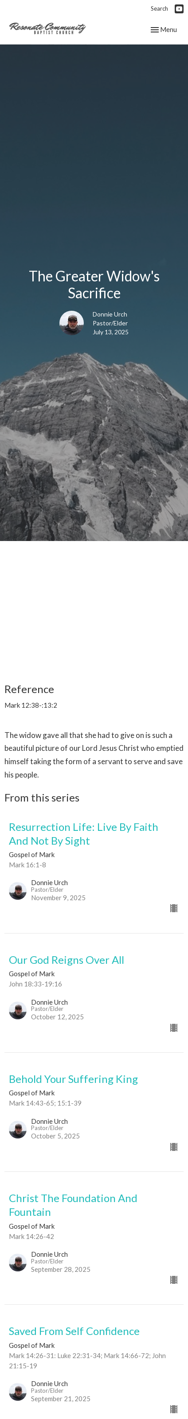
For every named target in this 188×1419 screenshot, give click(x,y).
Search (159, 8)
